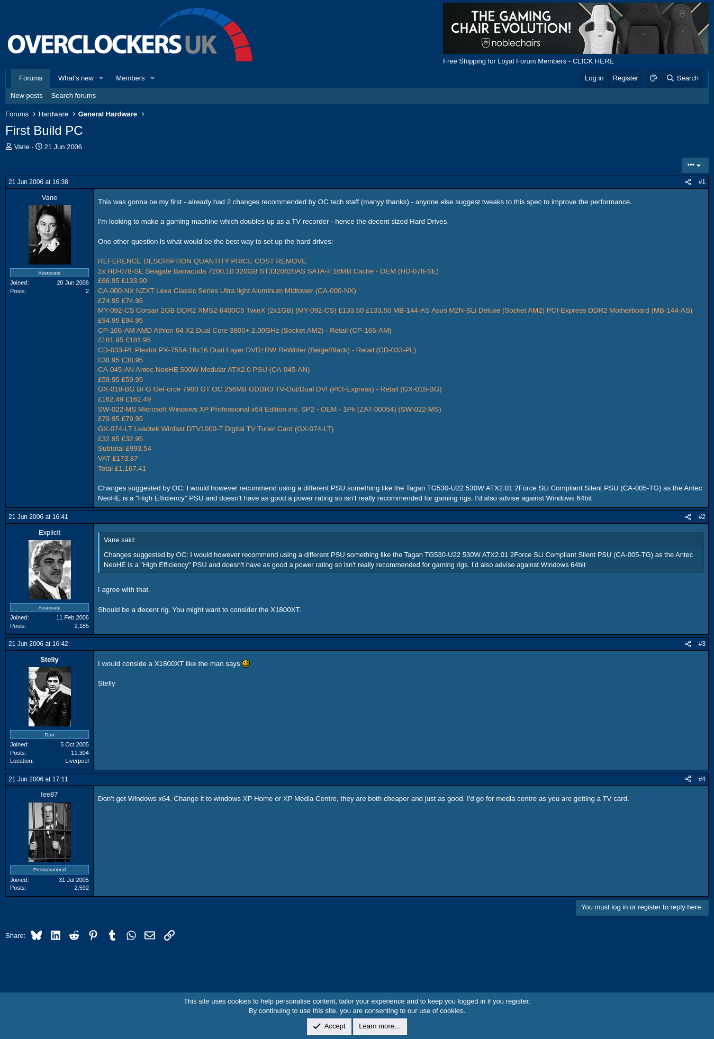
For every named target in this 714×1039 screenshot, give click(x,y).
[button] (102, 78)
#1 (702, 182)
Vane (22, 147)
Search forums (73, 95)
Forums (30, 78)
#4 (702, 779)
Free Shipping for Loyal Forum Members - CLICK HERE (528, 61)
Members (130, 78)
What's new (76, 78)
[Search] (682, 78)
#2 (702, 517)
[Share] (688, 182)
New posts (27, 95)
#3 (702, 644)
